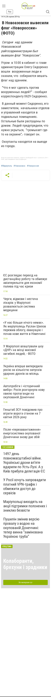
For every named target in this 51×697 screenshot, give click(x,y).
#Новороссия (33, 166)
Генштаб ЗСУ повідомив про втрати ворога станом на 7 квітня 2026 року (22, 413)
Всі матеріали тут (25, 582)
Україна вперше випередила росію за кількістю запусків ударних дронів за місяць (23, 370)
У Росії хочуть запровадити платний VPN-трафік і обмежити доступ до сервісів (24, 486)
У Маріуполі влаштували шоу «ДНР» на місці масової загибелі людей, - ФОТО (23, 350)
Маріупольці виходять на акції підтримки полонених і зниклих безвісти (25, 506)
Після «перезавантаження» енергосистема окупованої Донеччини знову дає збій (22, 433)
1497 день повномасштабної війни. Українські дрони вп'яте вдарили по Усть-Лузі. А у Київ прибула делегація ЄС (24, 462)
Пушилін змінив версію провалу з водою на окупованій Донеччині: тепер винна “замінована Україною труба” (23, 528)
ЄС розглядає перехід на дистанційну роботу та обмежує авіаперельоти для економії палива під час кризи (25, 280)
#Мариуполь (6, 166)
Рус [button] (9, 11)
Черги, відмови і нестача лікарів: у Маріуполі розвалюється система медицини (20, 304)
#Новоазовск (19, 166)
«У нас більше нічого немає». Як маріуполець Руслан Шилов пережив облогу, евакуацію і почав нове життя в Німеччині (24, 328)
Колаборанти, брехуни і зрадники (25, 564)
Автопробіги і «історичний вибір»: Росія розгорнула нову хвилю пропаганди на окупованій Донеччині (24, 391)
